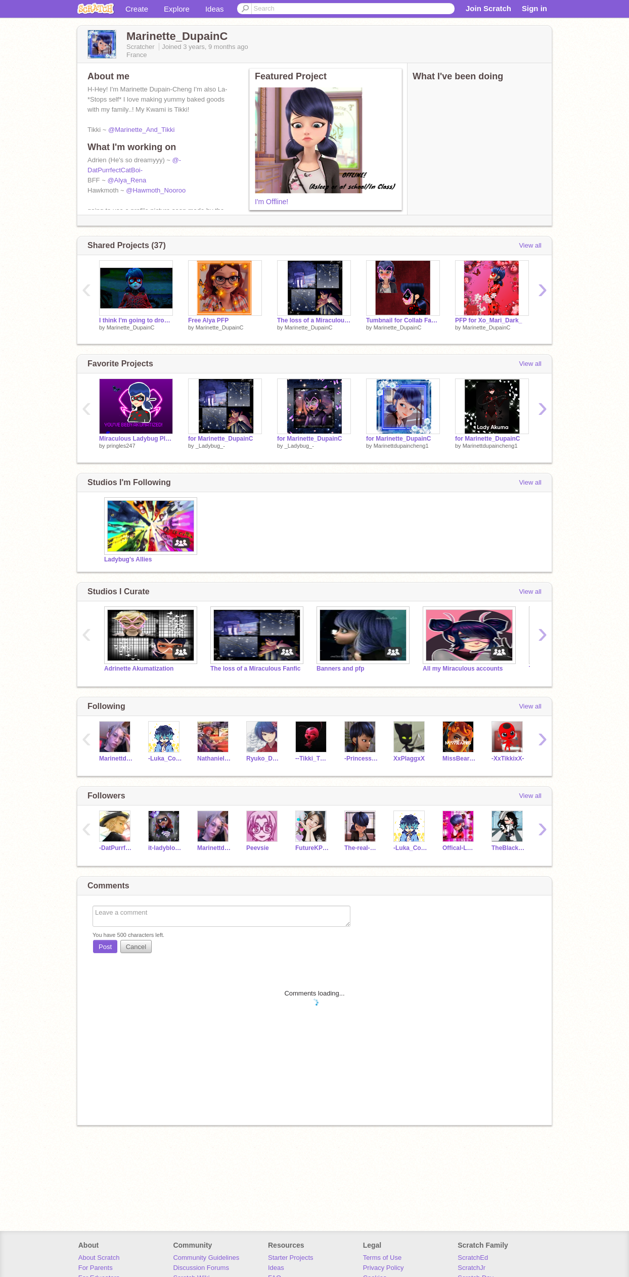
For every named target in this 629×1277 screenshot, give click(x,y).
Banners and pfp (341, 668)
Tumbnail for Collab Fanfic (403, 320)
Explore (177, 9)
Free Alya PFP (208, 320)
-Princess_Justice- (361, 758)
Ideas (214, 9)
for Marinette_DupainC (220, 438)
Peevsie (257, 848)
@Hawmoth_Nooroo (156, 190)
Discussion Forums (201, 1267)
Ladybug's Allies (128, 559)
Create (136, 9)
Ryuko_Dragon (263, 758)
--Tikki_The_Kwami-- (312, 758)
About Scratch (99, 1257)
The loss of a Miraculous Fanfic (255, 668)
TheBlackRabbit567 (508, 848)
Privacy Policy (383, 1267)
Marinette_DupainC (131, 327)
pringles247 (121, 446)
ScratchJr (471, 1267)
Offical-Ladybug (459, 848)
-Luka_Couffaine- (165, 758)
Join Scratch (488, 8)
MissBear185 (459, 758)
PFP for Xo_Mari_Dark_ (488, 320)
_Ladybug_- (210, 446)
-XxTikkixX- (507, 758)
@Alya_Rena (126, 180)
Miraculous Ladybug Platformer (136, 438)
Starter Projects (290, 1257)
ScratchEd (473, 1257)
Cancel (136, 947)
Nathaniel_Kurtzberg (214, 758)
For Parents (95, 1267)
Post (105, 947)
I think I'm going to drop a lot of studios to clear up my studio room (136, 320)
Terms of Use (382, 1257)
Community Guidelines (206, 1257)
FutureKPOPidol (312, 848)
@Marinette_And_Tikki (141, 129)
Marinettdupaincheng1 (401, 446)
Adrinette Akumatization (138, 668)
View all (530, 245)
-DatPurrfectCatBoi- (116, 848)
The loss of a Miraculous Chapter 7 (314, 320)
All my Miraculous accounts (463, 668)
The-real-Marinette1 (361, 848)
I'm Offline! (271, 202)
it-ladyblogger (165, 848)
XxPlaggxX (409, 758)
